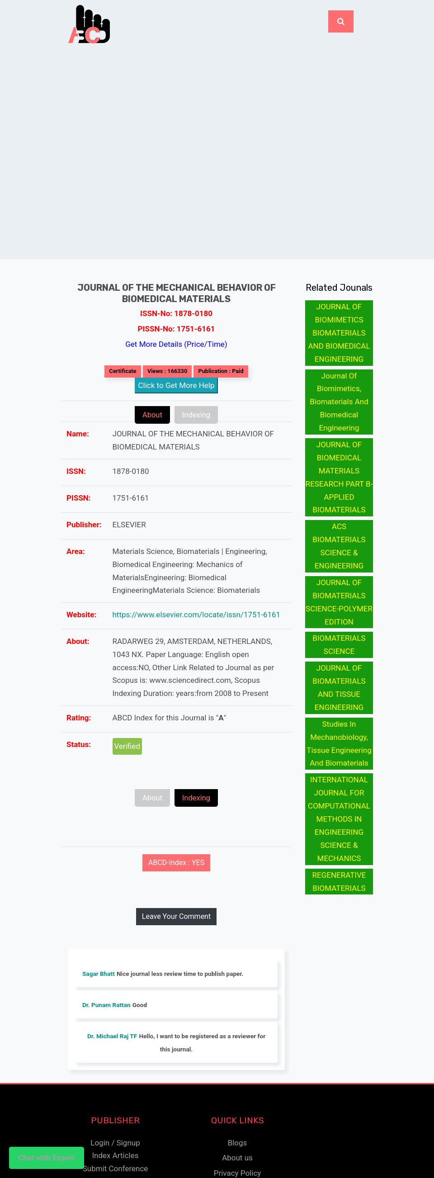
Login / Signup (115, 1142)
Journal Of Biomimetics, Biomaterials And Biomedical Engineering (339, 402)
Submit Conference (115, 1168)
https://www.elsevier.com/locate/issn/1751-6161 (197, 614)
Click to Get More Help (176, 385)
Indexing (201, 414)
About (147, 414)
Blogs (237, 1142)
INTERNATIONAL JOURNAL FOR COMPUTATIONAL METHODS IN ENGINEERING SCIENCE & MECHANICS (339, 818)
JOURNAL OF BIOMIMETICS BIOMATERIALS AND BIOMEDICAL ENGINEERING (339, 333)
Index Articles (115, 1155)
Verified (127, 746)
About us (237, 1157)
